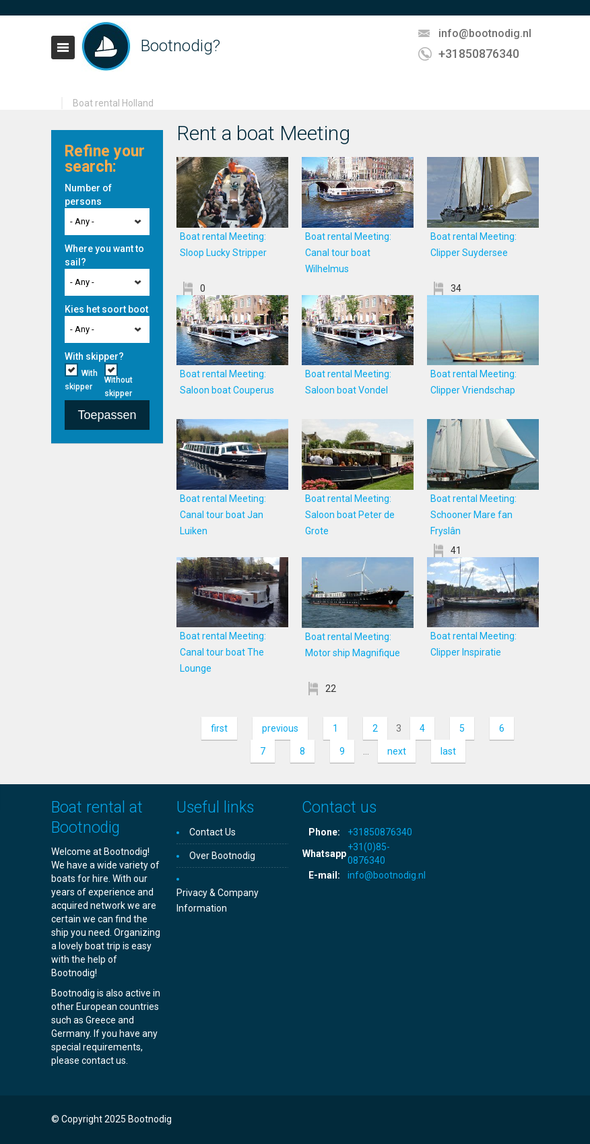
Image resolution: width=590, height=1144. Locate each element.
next (396, 751)
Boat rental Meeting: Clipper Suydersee (483, 252)
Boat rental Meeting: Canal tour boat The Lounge (223, 652)
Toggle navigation (63, 47)
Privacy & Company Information (217, 900)
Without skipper (118, 386)
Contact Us (212, 832)
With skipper (81, 380)
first (219, 728)
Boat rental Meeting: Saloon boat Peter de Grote (350, 514)
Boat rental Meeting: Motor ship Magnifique (358, 652)
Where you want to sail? (104, 255)
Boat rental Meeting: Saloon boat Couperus (233, 390)
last (448, 751)
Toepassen (106, 415)
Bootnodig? (180, 45)
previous (280, 728)
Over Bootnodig (222, 855)
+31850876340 (478, 53)
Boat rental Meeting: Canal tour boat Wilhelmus (348, 252)
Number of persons (88, 195)
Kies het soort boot (106, 309)
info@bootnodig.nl (484, 33)
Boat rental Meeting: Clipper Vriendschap (482, 390)
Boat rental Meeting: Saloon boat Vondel (358, 390)
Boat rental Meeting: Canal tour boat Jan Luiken (223, 514)
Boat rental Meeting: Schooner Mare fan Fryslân (473, 514)
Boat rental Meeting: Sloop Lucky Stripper (233, 252)
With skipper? (94, 356)
